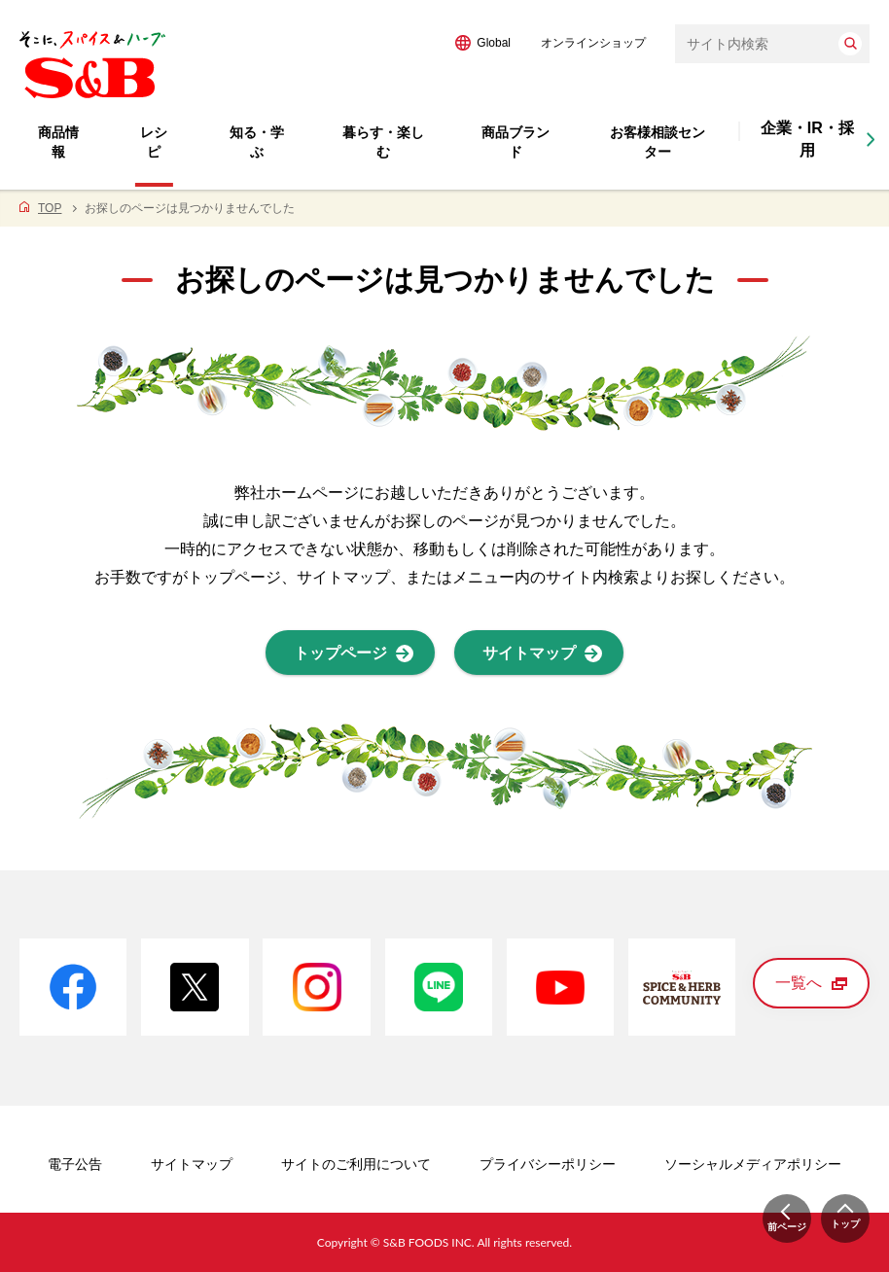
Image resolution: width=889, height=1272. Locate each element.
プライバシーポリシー (548, 1164)
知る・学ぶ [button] (257, 141)
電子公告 (75, 1164)
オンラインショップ (593, 43)
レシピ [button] (153, 141)
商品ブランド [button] (515, 141)
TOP (49, 208)
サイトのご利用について (356, 1164)
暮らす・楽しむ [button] (383, 141)
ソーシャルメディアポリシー (752, 1164)
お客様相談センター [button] (657, 141)
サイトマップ (191, 1164)
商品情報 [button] (58, 141)
